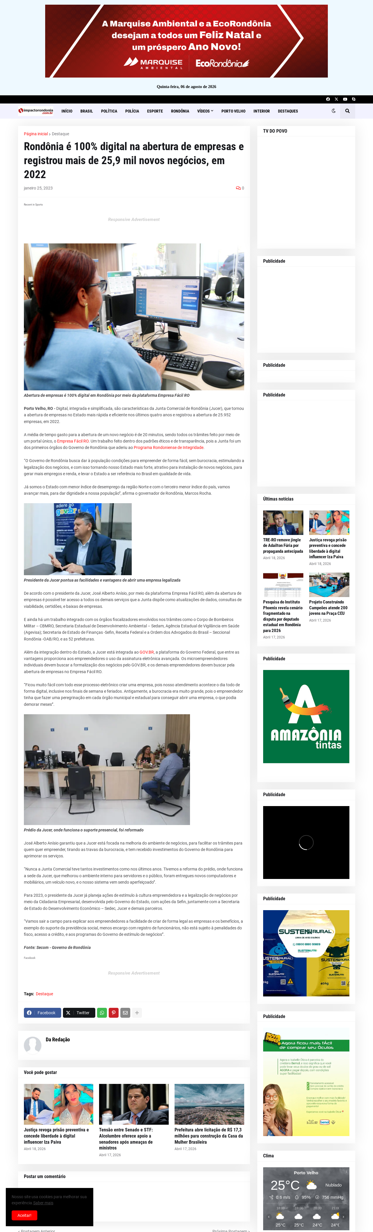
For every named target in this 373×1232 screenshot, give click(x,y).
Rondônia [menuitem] (180, 111)
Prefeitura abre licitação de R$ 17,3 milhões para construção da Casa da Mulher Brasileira (209, 1136)
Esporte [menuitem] (155, 111)
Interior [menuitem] (262, 111)
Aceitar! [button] (24, 1215)
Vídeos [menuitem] (203, 111)
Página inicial (36, 134)
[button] (333, 111)
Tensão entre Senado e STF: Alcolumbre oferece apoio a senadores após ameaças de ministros (126, 1139)
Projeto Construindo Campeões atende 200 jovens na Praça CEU (328, 607)
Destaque (60, 134)
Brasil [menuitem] (86, 111)
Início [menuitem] (66, 111)
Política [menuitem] (109, 111)
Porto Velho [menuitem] (233, 111)
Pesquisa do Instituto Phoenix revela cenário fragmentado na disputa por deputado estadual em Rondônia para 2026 (282, 616)
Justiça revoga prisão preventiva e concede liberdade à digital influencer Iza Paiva (56, 1136)
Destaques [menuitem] (288, 111)
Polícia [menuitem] (132, 111)
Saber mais (43, 1203)
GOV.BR (147, 652)
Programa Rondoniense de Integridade (168, 447)
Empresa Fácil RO (73, 441)
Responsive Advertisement (134, 219)
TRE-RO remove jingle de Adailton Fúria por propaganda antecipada (283, 545)
